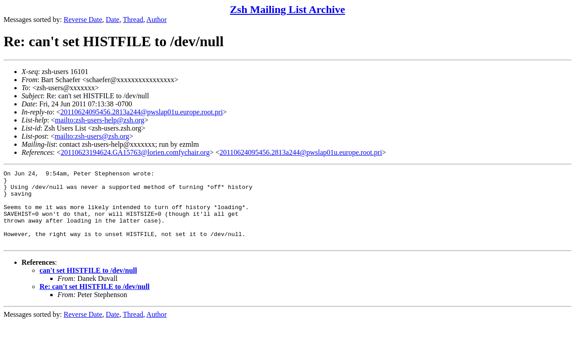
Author (156, 19)
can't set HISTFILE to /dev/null (88, 285)
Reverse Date (83, 19)
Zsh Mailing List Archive (287, 9)
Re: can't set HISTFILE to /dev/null (95, 301)
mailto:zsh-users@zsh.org (91, 136)
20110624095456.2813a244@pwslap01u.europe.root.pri (141, 112)
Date (112, 19)
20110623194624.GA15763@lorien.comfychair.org (135, 152)
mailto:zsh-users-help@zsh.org (99, 120)
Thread (133, 19)
